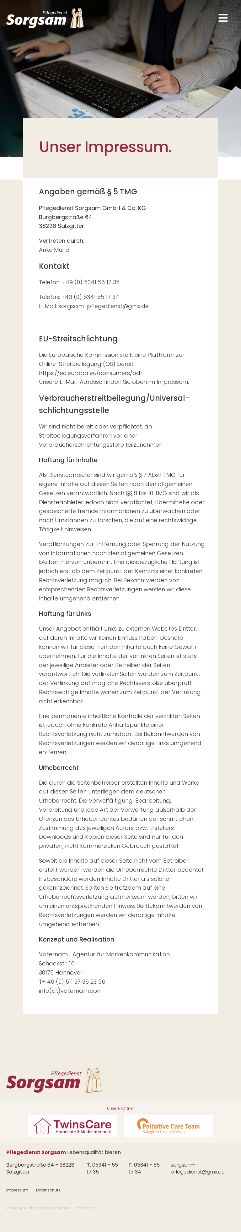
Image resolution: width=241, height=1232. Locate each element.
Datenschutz (48, 1190)
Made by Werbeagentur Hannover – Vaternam (50, 1208)
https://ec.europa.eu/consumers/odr (90, 373)
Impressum (17, 1190)
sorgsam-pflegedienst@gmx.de (198, 1168)
